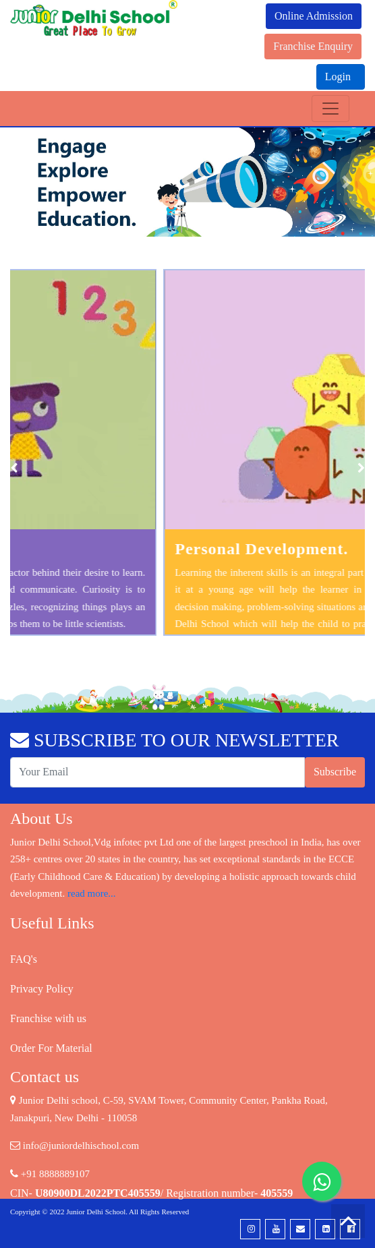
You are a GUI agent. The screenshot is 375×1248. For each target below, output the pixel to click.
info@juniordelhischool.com (74, 1145)
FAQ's (23, 959)
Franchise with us (48, 1018)
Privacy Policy (42, 988)
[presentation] (14, 468)
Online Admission (314, 16)
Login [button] (339, 76)
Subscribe (335, 771)
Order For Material (51, 1048)
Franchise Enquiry (313, 46)
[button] (28, 182)
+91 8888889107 (50, 1173)
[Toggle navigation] (330, 108)
